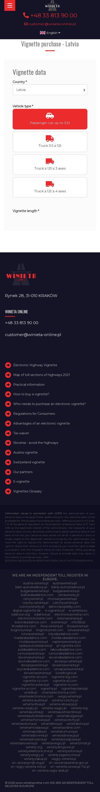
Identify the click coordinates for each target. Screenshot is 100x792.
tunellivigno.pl (66, 673)
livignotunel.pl (21, 630)
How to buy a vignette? (31, 394)
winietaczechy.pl (67, 720)
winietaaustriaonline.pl (64, 712)
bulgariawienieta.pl (35, 591)
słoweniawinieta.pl (37, 673)
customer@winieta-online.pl (50, 24)
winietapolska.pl (34, 731)
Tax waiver (21, 433)
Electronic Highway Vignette (35, 365)
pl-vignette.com (69, 646)
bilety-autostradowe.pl (68, 587)
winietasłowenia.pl (23, 743)
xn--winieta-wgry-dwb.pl (50, 770)
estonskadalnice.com (31, 622)
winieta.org (79, 708)
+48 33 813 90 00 (50, 15)
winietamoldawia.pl (34, 728)
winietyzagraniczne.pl (64, 755)
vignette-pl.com (65, 681)
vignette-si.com (24, 689)
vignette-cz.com (35, 681)
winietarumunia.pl (64, 731)
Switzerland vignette (29, 462)
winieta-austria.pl (34, 700)
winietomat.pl (80, 743)
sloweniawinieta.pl (65, 665)
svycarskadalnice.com (33, 669)
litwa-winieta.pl (52, 626)
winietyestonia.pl (69, 751)
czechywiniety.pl (31, 607)
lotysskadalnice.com (63, 634)
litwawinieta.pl (77, 626)
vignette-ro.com (66, 685)
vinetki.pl (30, 692)
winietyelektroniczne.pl (35, 751)
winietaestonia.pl (24, 724)
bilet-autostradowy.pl (31, 587)
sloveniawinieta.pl (31, 657)
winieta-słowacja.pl (63, 704)
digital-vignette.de (27, 610)
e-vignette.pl (54, 610)
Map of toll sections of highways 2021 (41, 375)
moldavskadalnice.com (68, 638)
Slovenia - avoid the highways (35, 443)
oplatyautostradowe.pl (35, 646)
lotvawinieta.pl (78, 630)
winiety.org (34, 747)
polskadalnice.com (32, 650)
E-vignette (21, 482)
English (50, 32)
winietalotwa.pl (77, 724)
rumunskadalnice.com (65, 653)
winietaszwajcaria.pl (66, 739)
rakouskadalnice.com (66, 650)
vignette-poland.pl (35, 685)
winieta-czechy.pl (65, 700)
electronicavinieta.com (71, 614)
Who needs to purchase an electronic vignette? (49, 404)
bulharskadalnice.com (37, 595)
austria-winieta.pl (35, 583)
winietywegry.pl (32, 755)
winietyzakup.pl (35, 759)
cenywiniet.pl (33, 599)
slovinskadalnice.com (34, 661)
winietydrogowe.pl (60, 747)
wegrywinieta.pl (69, 696)
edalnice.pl (42, 614)
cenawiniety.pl (68, 595)
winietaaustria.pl (31, 712)
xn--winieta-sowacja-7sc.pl (70, 767)
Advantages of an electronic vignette (41, 423)
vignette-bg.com (65, 677)
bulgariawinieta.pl (66, 591)
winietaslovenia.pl (34, 735)
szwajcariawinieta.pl (68, 669)
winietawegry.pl (53, 743)
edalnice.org (20, 614)
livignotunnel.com (49, 630)
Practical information (29, 385)
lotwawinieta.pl (33, 634)
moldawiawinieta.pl (33, 642)
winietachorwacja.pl (35, 720)
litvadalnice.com (24, 626)
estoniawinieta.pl (69, 618)
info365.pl (78, 622)
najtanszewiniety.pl (66, 642)
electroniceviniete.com (35, 618)
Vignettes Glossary (27, 491)
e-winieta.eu (78, 610)
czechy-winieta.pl (35, 603)
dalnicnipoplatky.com (65, 607)
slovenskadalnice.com (65, 657)
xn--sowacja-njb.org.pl (28, 763)
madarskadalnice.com (30, 638)
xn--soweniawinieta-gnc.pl (68, 763)
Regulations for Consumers (34, 414)
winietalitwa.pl (51, 724)
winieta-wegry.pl (25, 708)
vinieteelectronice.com (36, 696)
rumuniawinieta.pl (31, 653)
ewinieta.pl (59, 622)
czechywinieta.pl (65, 603)
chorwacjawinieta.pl (62, 599)
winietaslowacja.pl (65, 735)
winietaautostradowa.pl (34, 716)
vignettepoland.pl (74, 689)
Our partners (22, 472)
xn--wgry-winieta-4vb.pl (28, 767)
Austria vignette (25, 452)
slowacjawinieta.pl (34, 665)
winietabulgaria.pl (70, 716)
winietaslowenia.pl (33, 739)
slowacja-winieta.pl (68, 661)
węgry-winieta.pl (63, 759)
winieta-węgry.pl (54, 708)
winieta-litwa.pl (34, 704)
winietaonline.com (66, 728)
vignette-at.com (34, 677)
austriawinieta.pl (65, 583)
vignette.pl (49, 689)
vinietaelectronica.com (59, 692)
